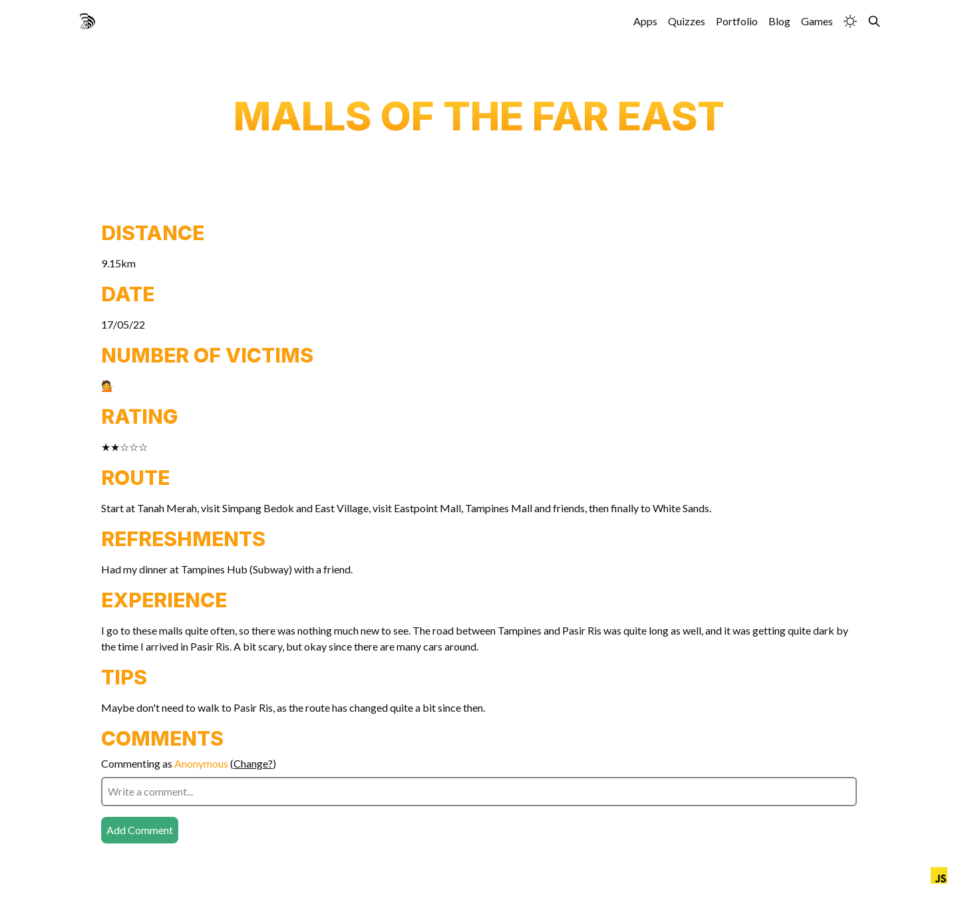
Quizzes (686, 21)
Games (817, 21)
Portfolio (737, 21)
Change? (253, 763)
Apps (645, 21)
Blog (779, 21)
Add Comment (139, 830)
